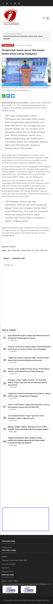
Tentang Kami (7, 547)
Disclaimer (5, 568)
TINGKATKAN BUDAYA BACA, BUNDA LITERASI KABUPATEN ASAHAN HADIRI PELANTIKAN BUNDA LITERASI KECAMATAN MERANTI (26, 440)
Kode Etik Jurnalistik (9, 564)
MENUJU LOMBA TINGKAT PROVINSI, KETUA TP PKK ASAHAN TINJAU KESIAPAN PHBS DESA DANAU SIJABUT (28, 428)
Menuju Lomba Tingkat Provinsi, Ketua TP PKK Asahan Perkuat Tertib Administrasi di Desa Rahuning (29, 370)
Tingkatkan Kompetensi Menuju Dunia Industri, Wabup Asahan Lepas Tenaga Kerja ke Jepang (29, 394)
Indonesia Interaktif (20, 600)
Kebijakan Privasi (8, 571)
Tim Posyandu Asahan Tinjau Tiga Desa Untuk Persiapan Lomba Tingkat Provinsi (26, 417)
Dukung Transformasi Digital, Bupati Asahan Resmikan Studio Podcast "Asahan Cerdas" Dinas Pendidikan (29, 348)
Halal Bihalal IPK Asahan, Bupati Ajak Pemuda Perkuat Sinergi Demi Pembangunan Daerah (29, 336)
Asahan (6, 258)
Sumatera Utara (15, 34)
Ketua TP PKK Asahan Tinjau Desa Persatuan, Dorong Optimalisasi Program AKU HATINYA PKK (28, 406)
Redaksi (4, 556)
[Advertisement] (26, 296)
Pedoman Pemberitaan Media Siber (14, 560)
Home (5, 34)
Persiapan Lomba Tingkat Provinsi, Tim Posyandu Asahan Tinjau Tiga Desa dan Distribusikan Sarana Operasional (27, 382)
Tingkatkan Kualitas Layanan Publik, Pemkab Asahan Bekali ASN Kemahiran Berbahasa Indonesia (28, 359)
